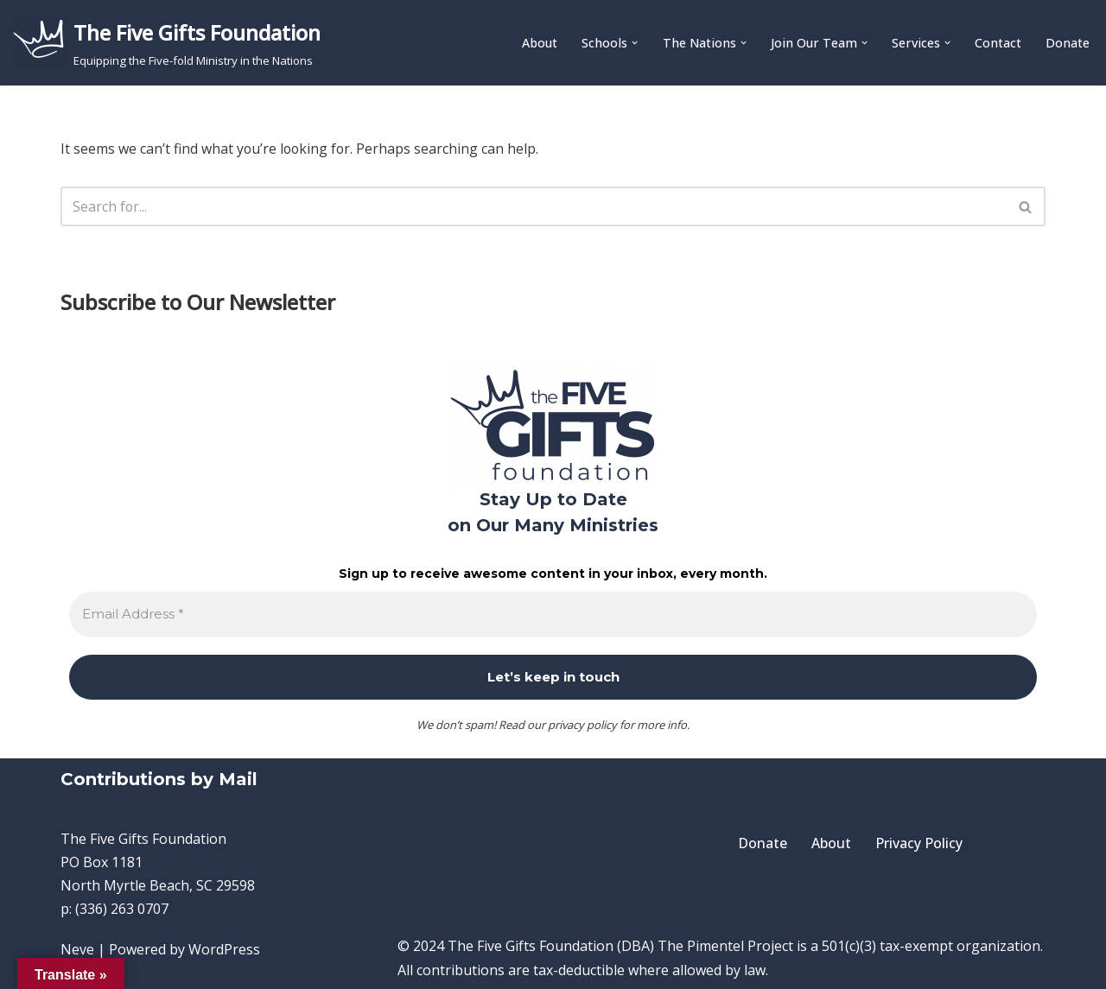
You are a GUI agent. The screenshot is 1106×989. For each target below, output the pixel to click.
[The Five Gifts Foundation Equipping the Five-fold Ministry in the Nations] (167, 43)
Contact (998, 43)
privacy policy (582, 724)
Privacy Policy (919, 843)
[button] (635, 43)
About (539, 43)
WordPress (224, 950)
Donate (1068, 43)
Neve (77, 950)
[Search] (533, 207)
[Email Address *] (553, 614)
